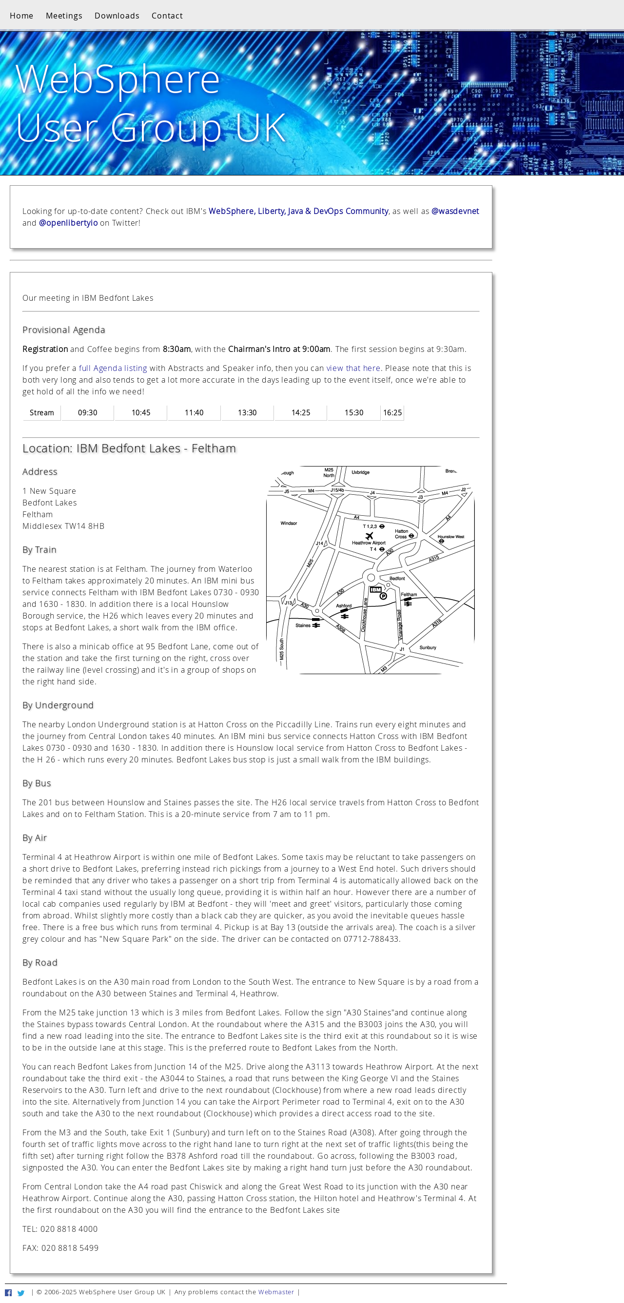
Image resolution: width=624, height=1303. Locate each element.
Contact (167, 15)
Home (22, 15)
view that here (354, 368)
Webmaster (276, 1292)
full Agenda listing (113, 368)
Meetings (64, 15)
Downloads (117, 15)
